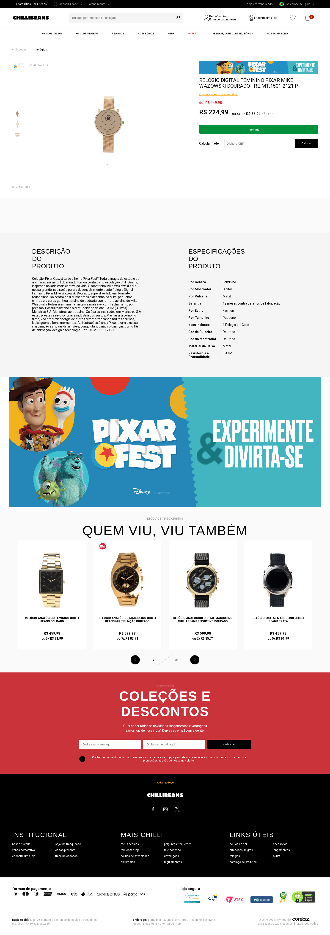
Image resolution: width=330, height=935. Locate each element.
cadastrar (229, 744)
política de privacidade (135, 856)
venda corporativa (23, 850)
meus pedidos (130, 844)
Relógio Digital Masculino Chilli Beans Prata (278, 619)
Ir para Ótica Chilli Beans (31, 4)
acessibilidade (68, 4)
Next (194, 659)
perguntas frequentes (178, 844)
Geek (171, 33)
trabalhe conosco (66, 856)
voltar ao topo (165, 782)
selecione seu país (294, 4)
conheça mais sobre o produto (218, 94)
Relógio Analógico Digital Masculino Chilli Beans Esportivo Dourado (202, 619)
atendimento (97, 4)
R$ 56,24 (253, 114)
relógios (235, 856)
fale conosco (172, 850)
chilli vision (128, 862)
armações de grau (241, 850)
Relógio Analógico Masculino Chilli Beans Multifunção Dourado (127, 619)
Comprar (255, 129)
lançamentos (281, 850)
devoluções (171, 856)
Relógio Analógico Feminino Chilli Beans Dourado (52, 619)
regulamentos (173, 862)
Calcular (306, 143)
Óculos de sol (52, 33)
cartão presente (65, 850)
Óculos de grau (87, 33)
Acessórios (146, 33)
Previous (135, 659)
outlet (276, 856)
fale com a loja (130, 850)
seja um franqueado (259, 4)
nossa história (21, 844)
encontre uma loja (23, 856)
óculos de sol (238, 844)
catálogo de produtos (243, 862)
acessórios (280, 844)
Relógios (118, 33)
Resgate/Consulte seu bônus (232, 33)
